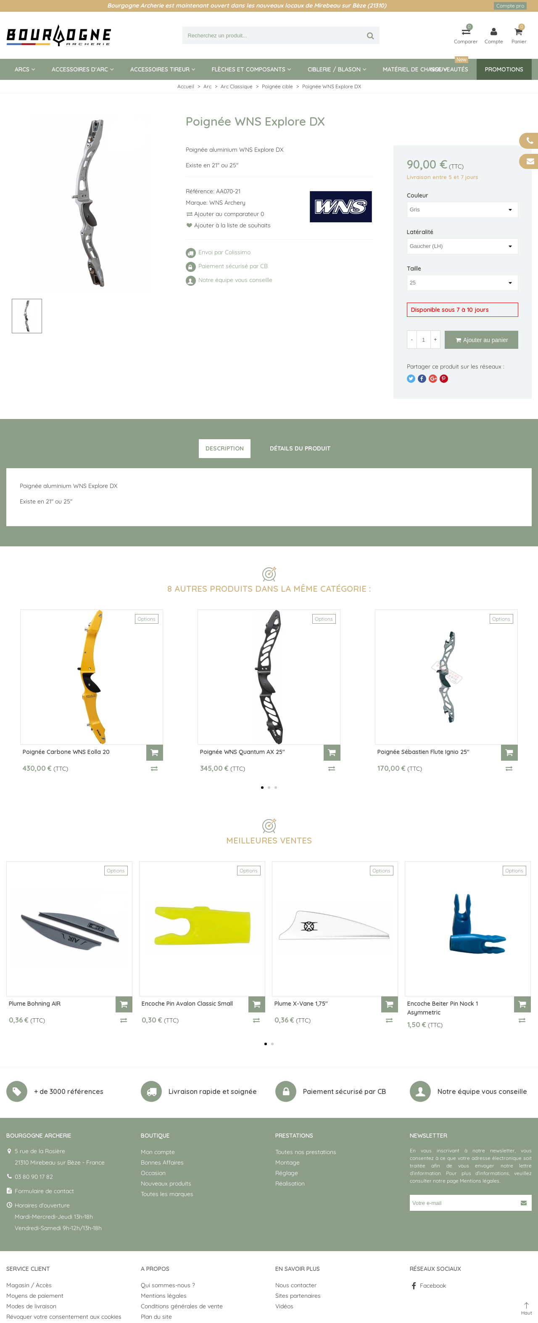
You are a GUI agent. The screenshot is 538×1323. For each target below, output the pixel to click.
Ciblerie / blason (334, 69)
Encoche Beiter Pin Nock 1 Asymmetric (442, 1008)
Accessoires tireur (160, 69)
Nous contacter (295, 1285)
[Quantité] (424, 339)
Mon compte (158, 1152)
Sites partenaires (298, 1295)
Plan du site (156, 1316)
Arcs (22, 69)
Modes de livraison (31, 1306)
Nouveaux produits (166, 1183)
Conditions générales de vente (182, 1306)
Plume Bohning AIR (35, 1003)
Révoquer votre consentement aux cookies (63, 1316)
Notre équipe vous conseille (482, 1091)
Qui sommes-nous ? (168, 1285)
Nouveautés (449, 66)
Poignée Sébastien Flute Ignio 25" (423, 752)
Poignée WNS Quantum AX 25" (242, 752)
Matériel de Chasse (412, 69)
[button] (262, 787)
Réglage (286, 1173)
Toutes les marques (167, 1194)
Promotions (504, 69)
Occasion (153, 1173)
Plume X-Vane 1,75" (301, 1003)
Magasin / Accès (29, 1285)
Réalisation (290, 1183)
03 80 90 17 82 (34, 1177)
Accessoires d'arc (80, 69)
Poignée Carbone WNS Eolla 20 (66, 752)
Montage (287, 1162)
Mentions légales (479, 1181)
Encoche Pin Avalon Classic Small (187, 1003)
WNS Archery (227, 202)
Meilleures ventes (269, 840)
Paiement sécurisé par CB (344, 1091)
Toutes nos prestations (305, 1152)
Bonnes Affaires (162, 1162)
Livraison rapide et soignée (213, 1091)
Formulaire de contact (44, 1191)
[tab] (225, 449)
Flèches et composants (248, 69)
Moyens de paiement (34, 1295)
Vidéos (284, 1306)
